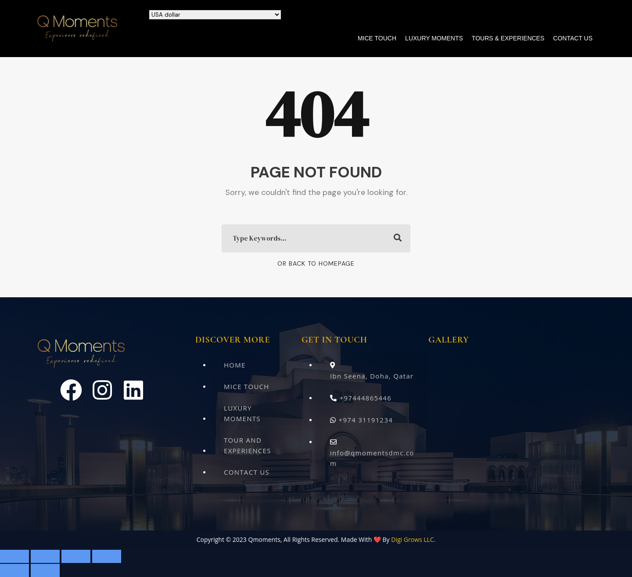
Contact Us (572, 38)
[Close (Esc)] (106, 556)
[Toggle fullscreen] (45, 556)
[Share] (75, 556)
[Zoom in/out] (14, 556)
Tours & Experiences (508, 38)
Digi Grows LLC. (413, 539)
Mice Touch (377, 38)
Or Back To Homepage (316, 263)
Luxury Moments (434, 38)
